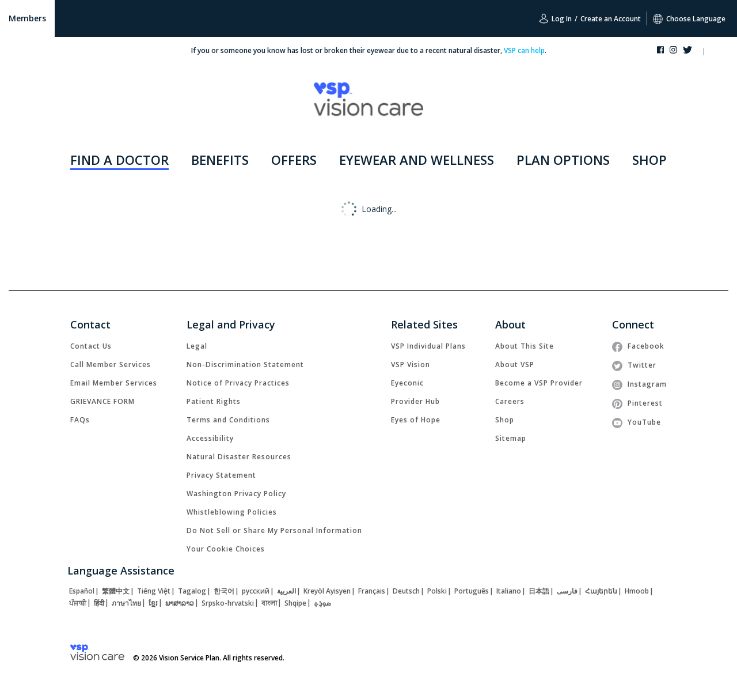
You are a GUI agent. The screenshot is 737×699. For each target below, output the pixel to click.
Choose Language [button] (689, 19)
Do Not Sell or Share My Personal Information (274, 530)
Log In (555, 18)
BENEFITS (220, 159)
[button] (715, 52)
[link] (91, 346)
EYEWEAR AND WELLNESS (416, 159)
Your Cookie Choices (226, 549)
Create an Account (610, 19)
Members (27, 18)
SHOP (649, 159)
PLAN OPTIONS (563, 159)
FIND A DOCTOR (119, 159)
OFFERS (294, 159)
